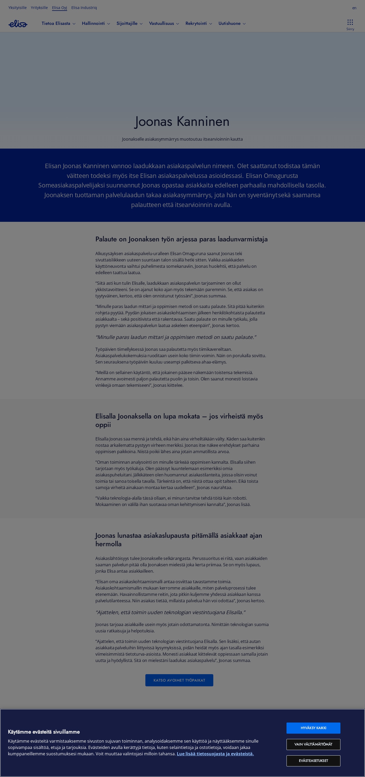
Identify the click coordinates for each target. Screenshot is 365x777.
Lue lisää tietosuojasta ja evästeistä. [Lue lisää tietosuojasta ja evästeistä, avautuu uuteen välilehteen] (215, 754)
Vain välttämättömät (313, 744)
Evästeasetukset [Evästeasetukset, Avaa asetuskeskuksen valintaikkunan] (313, 760)
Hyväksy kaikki (313, 727)
